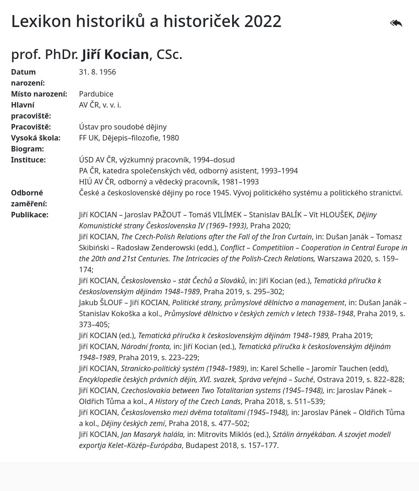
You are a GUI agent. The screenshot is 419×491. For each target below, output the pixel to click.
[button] (396, 23)
